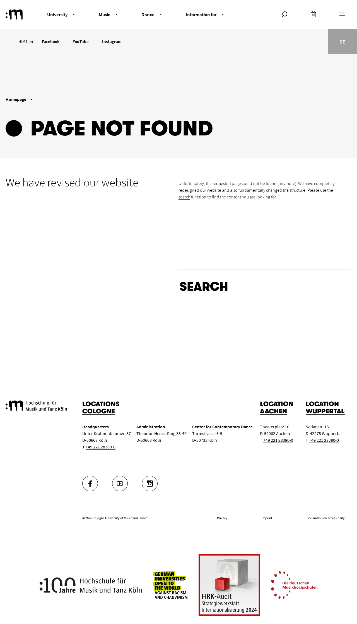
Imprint (267, 518)
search (184, 197)
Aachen (273, 411)
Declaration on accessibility (326, 518)
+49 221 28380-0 (100, 447)
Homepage (16, 99)
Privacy (222, 518)
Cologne (98, 411)
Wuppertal (325, 411)
